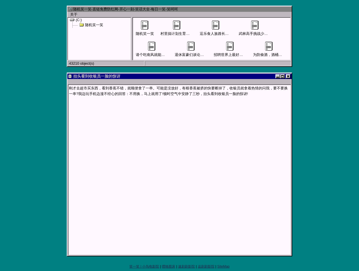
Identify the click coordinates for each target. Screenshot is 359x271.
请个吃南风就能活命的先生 (158, 49)
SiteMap (223, 266)
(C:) (76, 20)
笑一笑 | (135, 266)
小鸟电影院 (150, 266)
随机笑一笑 (91, 25)
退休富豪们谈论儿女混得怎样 (198, 49)
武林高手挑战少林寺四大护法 (262, 28)
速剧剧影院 (186, 266)
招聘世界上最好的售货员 (234, 49)
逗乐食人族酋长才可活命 (220, 28)
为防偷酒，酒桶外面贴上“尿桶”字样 (281, 49)
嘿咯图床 (168, 266)
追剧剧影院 (206, 266)
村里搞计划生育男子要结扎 (182, 28)
